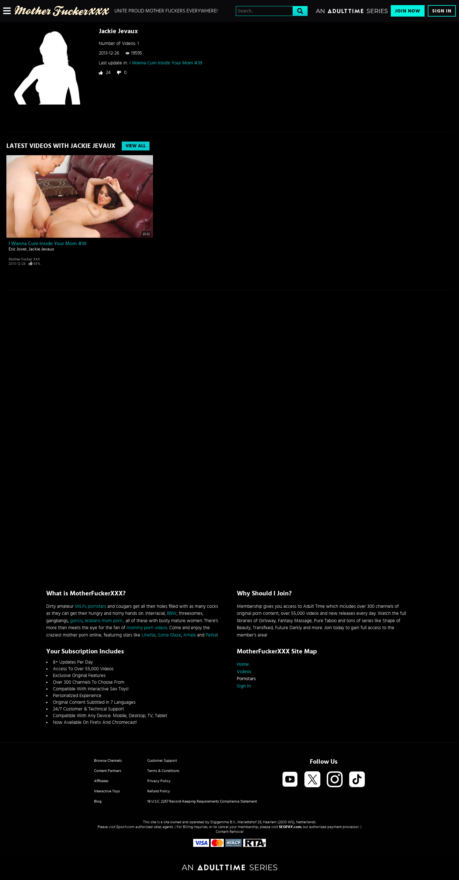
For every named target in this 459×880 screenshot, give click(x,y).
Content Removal (230, 831)
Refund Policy (158, 791)
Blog (98, 801)
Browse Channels (108, 760)
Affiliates (101, 781)
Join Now (407, 11)
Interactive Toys (107, 791)
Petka (211, 635)
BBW (172, 613)
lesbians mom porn (103, 620)
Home (243, 664)
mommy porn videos (147, 627)
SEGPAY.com (290, 827)
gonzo (76, 620)
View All (136, 146)
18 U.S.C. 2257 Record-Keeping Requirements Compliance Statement (202, 801)
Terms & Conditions (163, 771)
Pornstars (246, 678)
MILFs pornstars (90, 606)
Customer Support (162, 760)
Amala (189, 635)
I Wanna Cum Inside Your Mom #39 (165, 63)
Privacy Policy (159, 781)
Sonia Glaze (169, 635)
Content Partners (107, 771)
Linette (149, 635)
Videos (244, 671)
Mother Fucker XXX (24, 259)
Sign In (441, 11)
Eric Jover (18, 249)
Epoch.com (125, 827)
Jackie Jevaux (41, 249)
